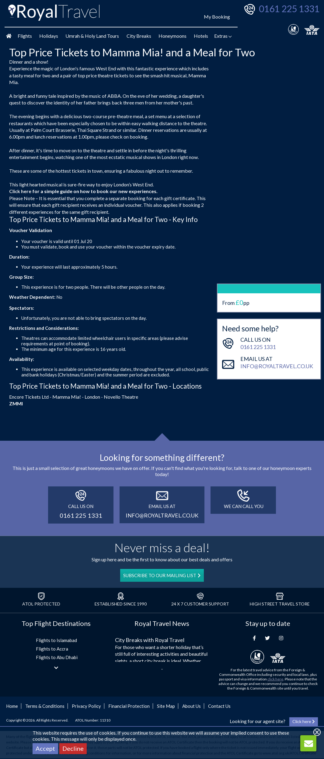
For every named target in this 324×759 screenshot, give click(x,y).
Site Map (166, 706)
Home (12, 706)
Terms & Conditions (44, 706)
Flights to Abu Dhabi (57, 657)
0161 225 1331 (289, 8)
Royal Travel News (161, 623)
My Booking (217, 16)
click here (275, 679)
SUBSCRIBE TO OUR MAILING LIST (161, 575)
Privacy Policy (86, 706)
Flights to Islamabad (56, 640)
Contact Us (219, 706)
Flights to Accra (52, 648)
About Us (191, 706)
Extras (223, 36)
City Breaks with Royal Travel (149, 640)
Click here (20, 191)
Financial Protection (129, 706)
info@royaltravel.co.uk (276, 335)
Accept (45, 748)
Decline (73, 748)
